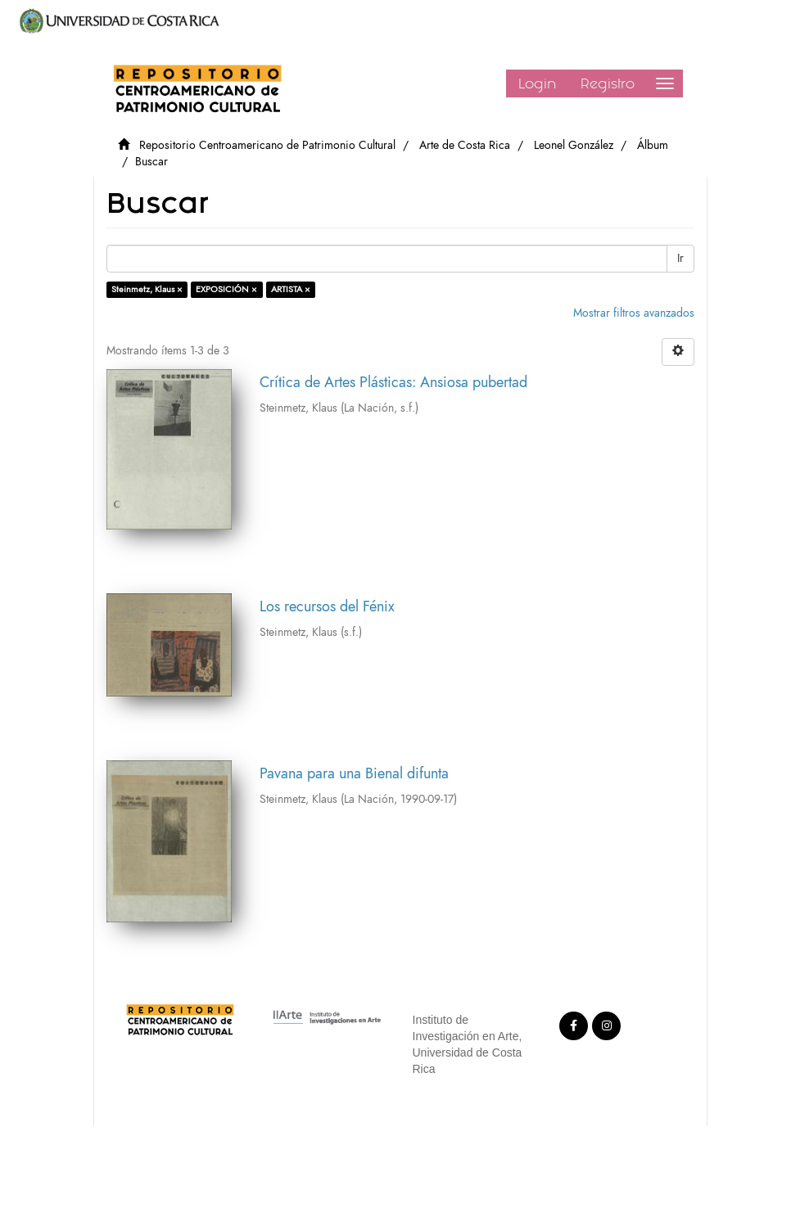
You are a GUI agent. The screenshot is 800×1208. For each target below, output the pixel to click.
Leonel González (573, 145)
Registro (608, 83)
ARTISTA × (290, 289)
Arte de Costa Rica (464, 145)
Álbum (652, 145)
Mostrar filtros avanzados (633, 313)
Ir (680, 258)
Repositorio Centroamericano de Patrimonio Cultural (267, 145)
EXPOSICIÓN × (226, 289)
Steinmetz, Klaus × (147, 289)
